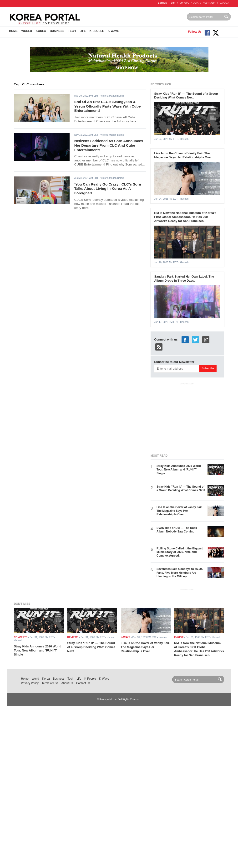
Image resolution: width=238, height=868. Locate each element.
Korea (41, 31)
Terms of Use (50, 683)
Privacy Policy (30, 683)
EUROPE (184, 3)
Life (83, 31)
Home (13, 31)
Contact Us (83, 683)
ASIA (195, 3)
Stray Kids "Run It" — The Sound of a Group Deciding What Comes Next (186, 95)
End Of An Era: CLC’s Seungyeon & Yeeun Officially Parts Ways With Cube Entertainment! (107, 106)
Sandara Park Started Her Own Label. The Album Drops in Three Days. (184, 278)
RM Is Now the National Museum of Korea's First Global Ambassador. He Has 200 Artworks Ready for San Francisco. (185, 217)
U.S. (173, 3)
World (26, 31)
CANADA (224, 3)
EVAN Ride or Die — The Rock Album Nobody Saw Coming (177, 529)
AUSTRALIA (209, 3)
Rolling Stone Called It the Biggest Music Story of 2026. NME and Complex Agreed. (180, 552)
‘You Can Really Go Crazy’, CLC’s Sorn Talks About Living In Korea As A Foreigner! (107, 188)
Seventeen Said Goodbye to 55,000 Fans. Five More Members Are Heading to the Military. (180, 572)
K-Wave (113, 31)
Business (57, 31)
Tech (72, 31)
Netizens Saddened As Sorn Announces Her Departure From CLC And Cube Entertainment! (108, 145)
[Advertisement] (187, 416)
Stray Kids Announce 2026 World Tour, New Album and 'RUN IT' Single (179, 469)
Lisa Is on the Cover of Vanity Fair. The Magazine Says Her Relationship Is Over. (183, 155)
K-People (97, 31)
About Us (67, 683)
